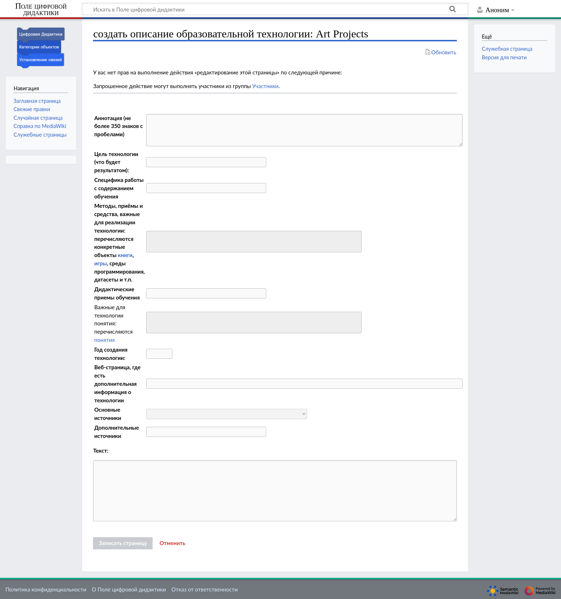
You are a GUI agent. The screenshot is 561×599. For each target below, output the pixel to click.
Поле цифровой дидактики (41, 9)
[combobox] (254, 241)
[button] (172, 543)
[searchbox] (153, 241)
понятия (104, 340)
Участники (265, 86)
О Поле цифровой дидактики (129, 589)
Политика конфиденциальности (45, 589)
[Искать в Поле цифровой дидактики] (275, 9)
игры (100, 263)
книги (125, 255)
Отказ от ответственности (204, 589)
